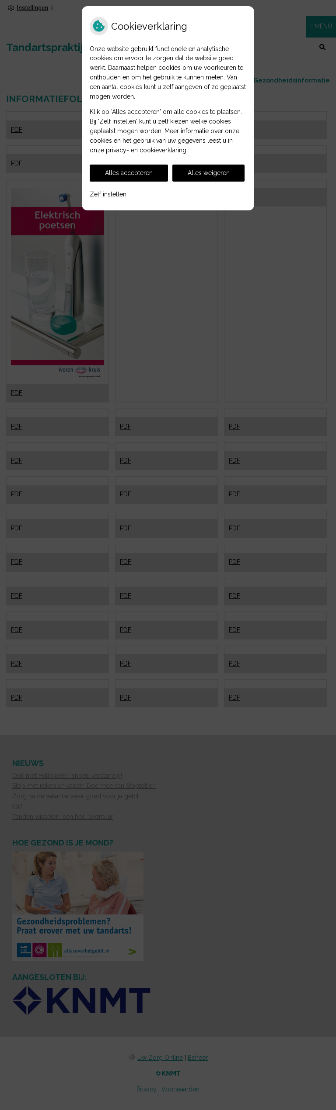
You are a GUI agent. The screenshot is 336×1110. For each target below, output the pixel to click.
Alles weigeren (209, 172)
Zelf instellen (108, 194)
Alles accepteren (129, 172)
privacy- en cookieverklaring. (147, 150)
